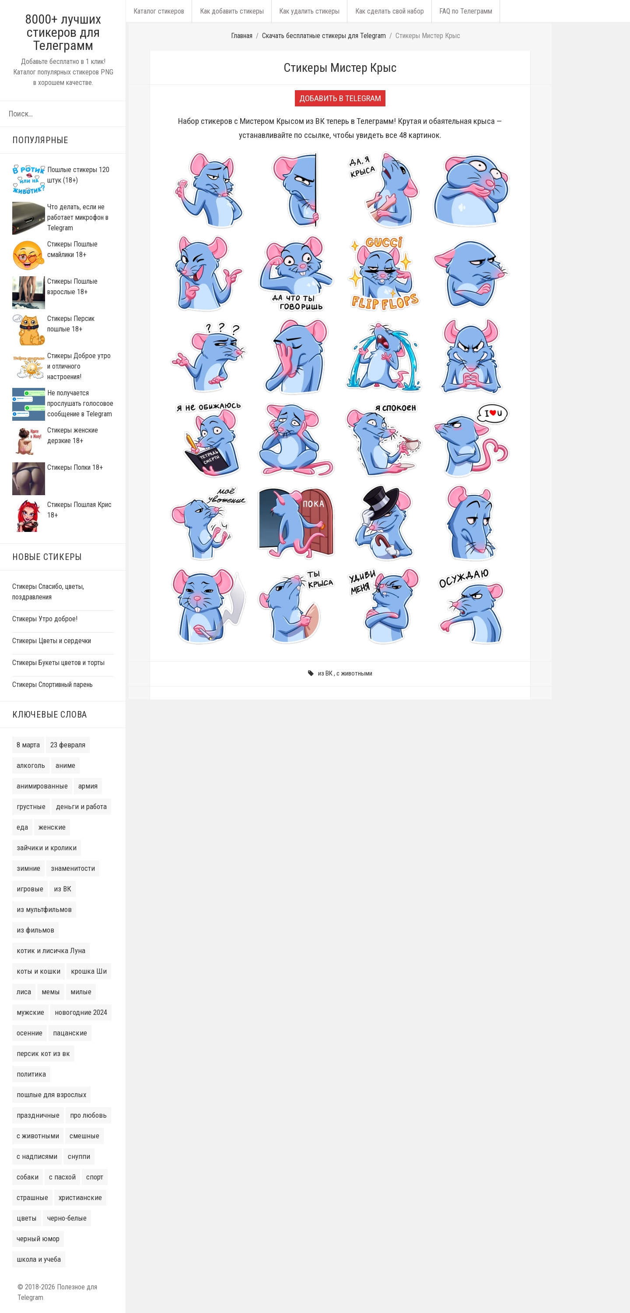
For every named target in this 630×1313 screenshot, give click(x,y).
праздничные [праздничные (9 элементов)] (38, 1115)
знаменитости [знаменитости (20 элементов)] (73, 868)
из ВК (325, 673)
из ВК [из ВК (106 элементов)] (62, 888)
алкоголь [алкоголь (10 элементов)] (31, 765)
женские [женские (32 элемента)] (52, 827)
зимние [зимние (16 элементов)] (28, 868)
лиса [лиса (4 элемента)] (24, 991)
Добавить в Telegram (340, 98)
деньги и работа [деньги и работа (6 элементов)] (81, 806)
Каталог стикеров (158, 11)
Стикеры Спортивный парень (52, 684)
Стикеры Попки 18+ (75, 467)
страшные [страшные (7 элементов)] (32, 1197)
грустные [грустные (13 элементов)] (31, 806)
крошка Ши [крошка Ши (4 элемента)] (89, 971)
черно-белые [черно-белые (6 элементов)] (67, 1218)
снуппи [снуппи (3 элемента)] (79, 1156)
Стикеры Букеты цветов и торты (58, 662)
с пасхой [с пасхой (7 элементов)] (62, 1176)
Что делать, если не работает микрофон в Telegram (77, 217)
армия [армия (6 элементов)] (88, 785)
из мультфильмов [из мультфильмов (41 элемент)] (44, 909)
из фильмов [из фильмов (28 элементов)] (35, 930)
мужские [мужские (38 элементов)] (30, 1012)
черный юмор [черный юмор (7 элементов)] (38, 1238)
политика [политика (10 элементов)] (31, 1074)
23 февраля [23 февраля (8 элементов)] (67, 744)
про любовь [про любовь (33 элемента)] (88, 1115)
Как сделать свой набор (382, 11)
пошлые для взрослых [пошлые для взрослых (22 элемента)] (51, 1094)
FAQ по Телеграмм (456, 11)
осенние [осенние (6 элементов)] (29, 1032)
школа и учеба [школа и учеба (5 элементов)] (39, 1259)
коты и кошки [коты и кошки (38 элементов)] (38, 971)
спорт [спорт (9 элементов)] (94, 1176)
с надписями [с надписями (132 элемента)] (37, 1156)
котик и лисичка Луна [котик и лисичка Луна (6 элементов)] (51, 950)
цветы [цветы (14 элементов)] (27, 1218)
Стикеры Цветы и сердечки (51, 641)
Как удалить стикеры (304, 11)
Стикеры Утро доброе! (44, 619)
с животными (354, 673)
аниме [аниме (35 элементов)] (65, 765)
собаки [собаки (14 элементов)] (27, 1176)
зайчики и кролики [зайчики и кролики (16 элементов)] (47, 847)
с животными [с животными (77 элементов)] (38, 1135)
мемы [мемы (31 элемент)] (51, 991)
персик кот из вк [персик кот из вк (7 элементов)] (43, 1053)
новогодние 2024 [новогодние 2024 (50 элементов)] (81, 1012)
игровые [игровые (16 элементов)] (30, 888)
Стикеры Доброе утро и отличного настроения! (79, 366)
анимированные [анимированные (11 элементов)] (42, 785)
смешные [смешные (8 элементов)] (84, 1135)
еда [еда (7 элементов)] (22, 827)
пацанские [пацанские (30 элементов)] (70, 1032)
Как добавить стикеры (229, 11)
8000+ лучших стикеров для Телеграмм (63, 32)
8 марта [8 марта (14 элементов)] (28, 744)
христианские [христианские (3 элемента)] (80, 1197)
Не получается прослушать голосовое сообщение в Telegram (80, 403)
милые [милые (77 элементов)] (80, 991)
